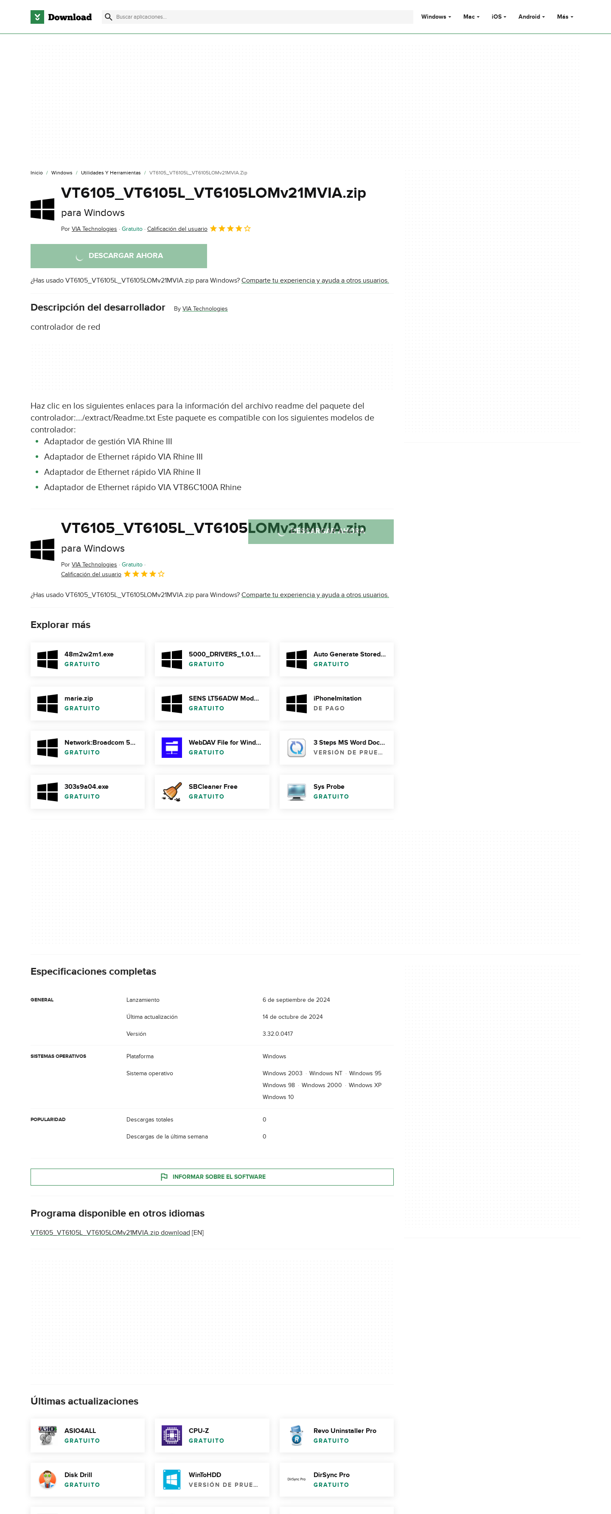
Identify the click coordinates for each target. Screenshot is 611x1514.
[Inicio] (37, 173)
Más (566, 16)
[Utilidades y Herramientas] (111, 173)
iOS (497, 17)
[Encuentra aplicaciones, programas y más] (257, 17)
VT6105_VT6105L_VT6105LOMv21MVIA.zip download (110, 1232)
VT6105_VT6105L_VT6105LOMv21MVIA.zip (213, 201)
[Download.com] (61, 17)
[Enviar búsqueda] (108, 17)
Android (529, 17)
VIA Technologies (205, 308)
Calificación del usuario (199, 228)
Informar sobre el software (212, 1177)
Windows (433, 17)
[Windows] (62, 173)
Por (89, 229)
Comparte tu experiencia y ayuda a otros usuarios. (315, 280)
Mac (469, 17)
